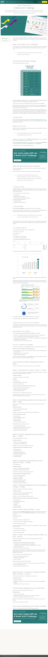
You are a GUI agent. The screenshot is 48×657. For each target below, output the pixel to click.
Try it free (45, 1)
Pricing (30, 1)
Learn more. (36, 608)
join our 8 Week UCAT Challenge (21, 142)
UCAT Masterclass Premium (38, 120)
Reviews (33, 1)
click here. (31, 145)
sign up (21, 119)
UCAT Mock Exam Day (13, 1)
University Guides (25, 1)
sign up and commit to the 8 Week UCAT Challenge (25, 333)
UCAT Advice (20, 1)
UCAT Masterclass (2, 2)
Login (39, 1)
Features (7, 1)
